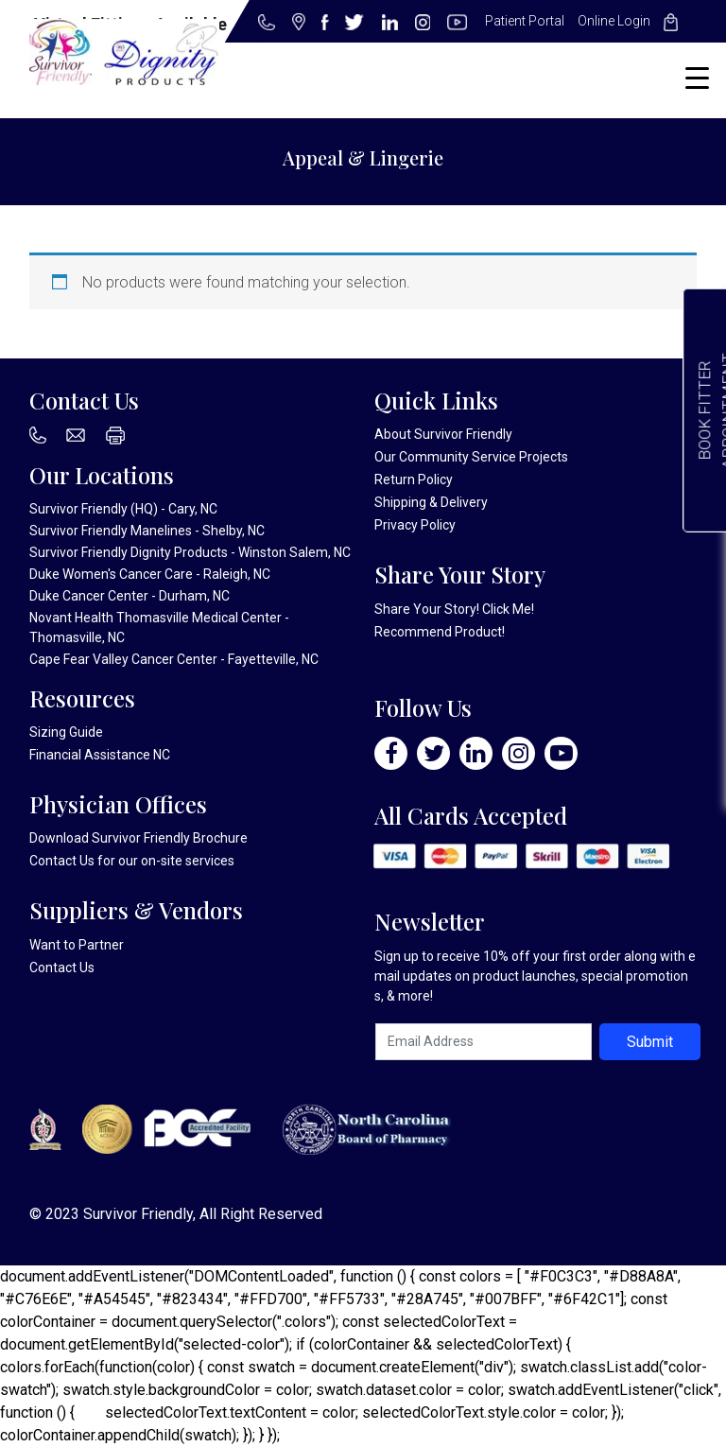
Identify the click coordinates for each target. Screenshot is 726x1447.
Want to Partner (76, 944)
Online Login (614, 20)
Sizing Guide (66, 732)
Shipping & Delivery (431, 502)
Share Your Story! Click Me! (454, 609)
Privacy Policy (415, 524)
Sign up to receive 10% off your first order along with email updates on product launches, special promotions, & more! (535, 976)
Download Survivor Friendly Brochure (138, 838)
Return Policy (413, 479)
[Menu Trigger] (697, 78)
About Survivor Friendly (443, 434)
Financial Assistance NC (99, 754)
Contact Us (62, 860)
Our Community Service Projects (471, 456)
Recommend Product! (439, 631)
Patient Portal (524, 20)
